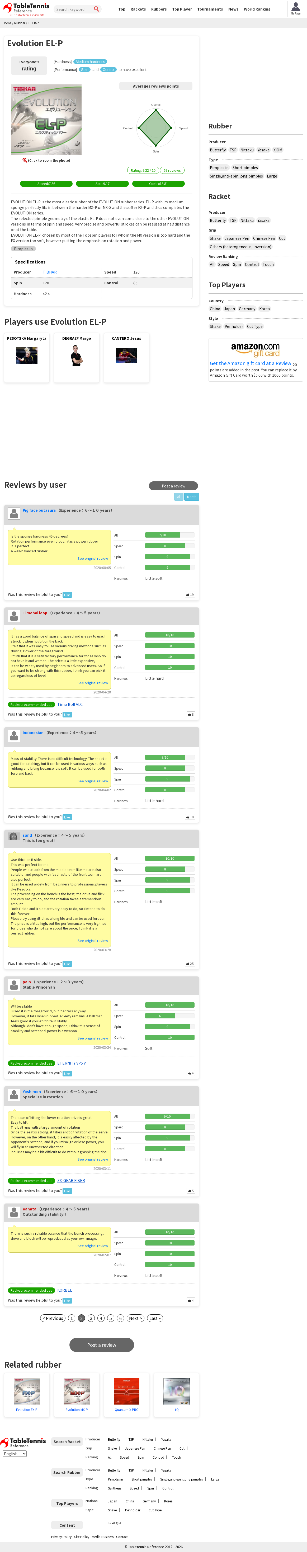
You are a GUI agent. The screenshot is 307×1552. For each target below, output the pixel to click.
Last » (155, 1318)
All (212, 264)
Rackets (138, 9)
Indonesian (33, 732)
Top (121, 9)
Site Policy (81, 1536)
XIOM (277, 149)
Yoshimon (32, 1091)
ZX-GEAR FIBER (71, 1180)
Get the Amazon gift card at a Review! (251, 363)
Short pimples (245, 167)
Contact (122, 1536)
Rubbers (159, 9)
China (215, 308)
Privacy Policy (61, 1536)
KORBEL (64, 1290)
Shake (215, 238)
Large (272, 176)
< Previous (52, 1318)
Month (191, 496)
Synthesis (114, 1488)
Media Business (103, 1536)
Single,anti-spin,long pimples (236, 176)
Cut (282, 238)
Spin (237, 264)
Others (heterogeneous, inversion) (240, 246)
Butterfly (218, 149)
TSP (233, 149)
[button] (46, 120)
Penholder (234, 326)
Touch (268, 264)
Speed (223, 264)
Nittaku (247, 149)
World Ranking (257, 9)
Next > (135, 1318)
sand (27, 835)
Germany (247, 308)
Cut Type (255, 326)
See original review (93, 558)
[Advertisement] (49, 430)
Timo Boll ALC (70, 704)
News (233, 9)
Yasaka (264, 149)
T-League (114, 1523)
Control (252, 264)
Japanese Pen (237, 238)
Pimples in (219, 167)
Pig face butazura (39, 510)
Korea (264, 308)
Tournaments (210, 9)
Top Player (182, 9)
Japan (229, 308)
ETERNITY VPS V (71, 1063)
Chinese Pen (264, 238)
